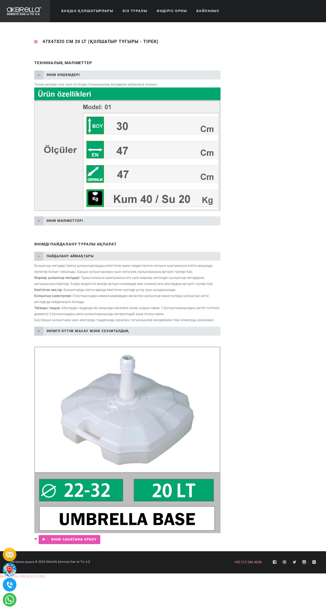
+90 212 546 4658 (248, 562)
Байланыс (207, 11)
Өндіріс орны (172, 11)
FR (22, 576)
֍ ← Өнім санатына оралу (69, 539)
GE (28, 576)
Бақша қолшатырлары (87, 11)
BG (2, 576)
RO (41, 576)
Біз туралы (135, 11)
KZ (35, 576)
